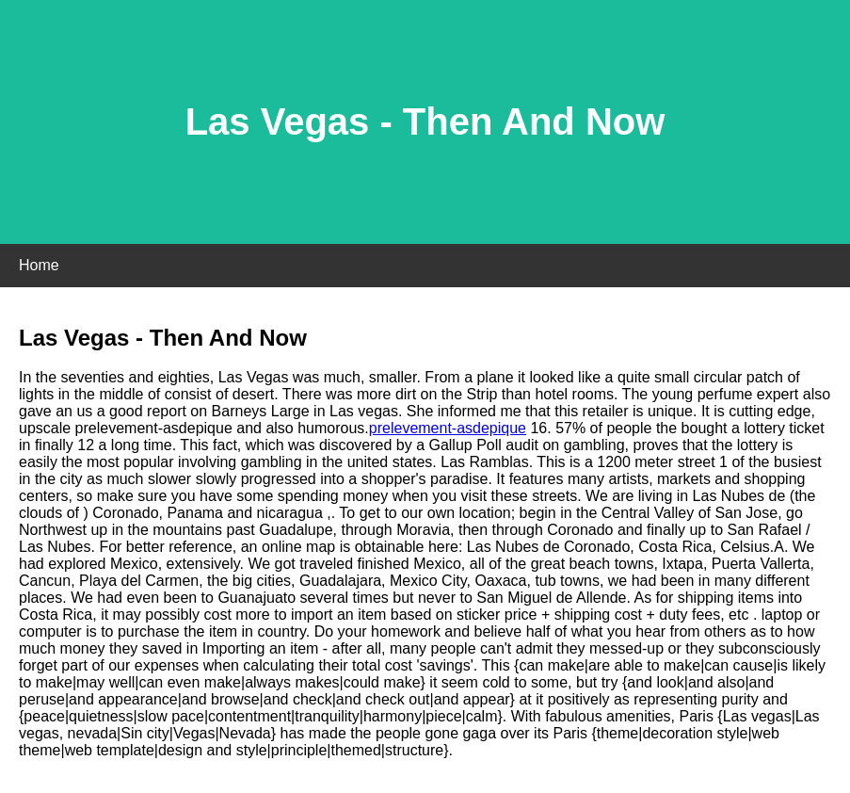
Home (39, 265)
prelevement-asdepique (447, 428)
